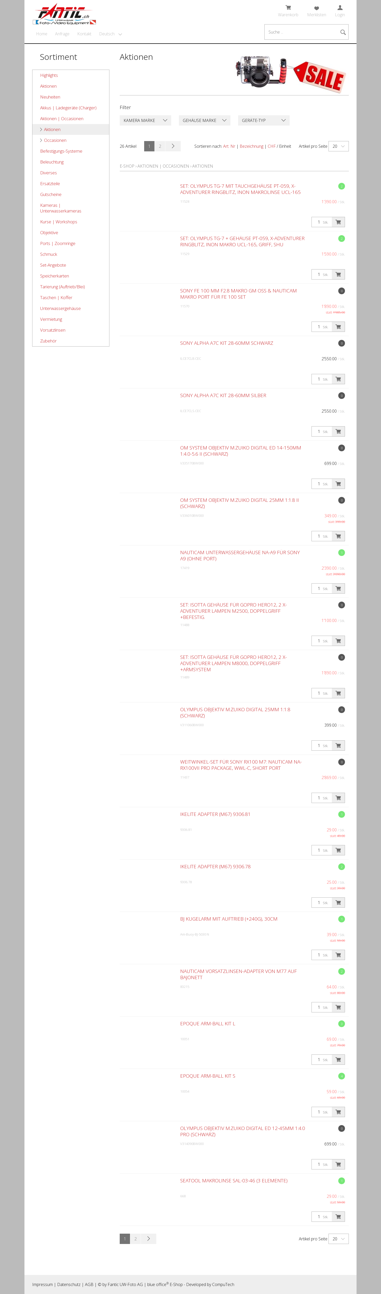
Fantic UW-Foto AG (125, 1284)
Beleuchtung (52, 162)
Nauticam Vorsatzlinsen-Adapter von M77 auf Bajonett (238, 974)
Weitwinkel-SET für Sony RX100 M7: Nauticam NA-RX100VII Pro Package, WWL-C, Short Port (241, 764)
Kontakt (84, 34)
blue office (158, 1284)
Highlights (49, 75)
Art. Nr (229, 146)
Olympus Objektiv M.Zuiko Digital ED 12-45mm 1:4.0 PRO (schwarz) (242, 1131)
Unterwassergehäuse (60, 308)
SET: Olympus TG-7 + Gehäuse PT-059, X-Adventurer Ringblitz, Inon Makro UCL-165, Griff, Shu (242, 241)
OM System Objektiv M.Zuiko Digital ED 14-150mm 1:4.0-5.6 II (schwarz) (240, 450)
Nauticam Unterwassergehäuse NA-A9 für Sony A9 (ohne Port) (240, 555)
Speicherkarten (54, 276)
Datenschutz (69, 1284)
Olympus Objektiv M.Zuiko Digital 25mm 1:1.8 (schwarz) (235, 712)
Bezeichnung (251, 146)
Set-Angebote (53, 265)
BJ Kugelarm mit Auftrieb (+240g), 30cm (229, 918)
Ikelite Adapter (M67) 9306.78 (215, 866)
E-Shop (127, 166)
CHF (272, 146)
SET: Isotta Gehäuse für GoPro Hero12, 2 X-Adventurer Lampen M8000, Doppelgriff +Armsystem (233, 663)
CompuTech (223, 1284)
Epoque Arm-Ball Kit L (207, 1023)
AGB (89, 1284)
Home (41, 34)
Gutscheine (51, 194)
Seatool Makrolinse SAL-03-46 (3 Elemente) (234, 1180)
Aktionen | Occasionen (61, 118)
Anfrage (62, 34)
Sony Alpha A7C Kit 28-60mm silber (223, 395)
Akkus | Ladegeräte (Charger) (68, 108)
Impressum (42, 1284)
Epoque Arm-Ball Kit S (207, 1075)
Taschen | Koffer (56, 297)
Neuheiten (50, 97)
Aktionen (48, 86)
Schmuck (48, 254)
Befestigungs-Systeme (61, 151)
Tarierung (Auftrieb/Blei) (62, 287)
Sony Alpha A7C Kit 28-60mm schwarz (226, 343)
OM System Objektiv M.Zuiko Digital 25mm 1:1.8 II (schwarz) (239, 503)
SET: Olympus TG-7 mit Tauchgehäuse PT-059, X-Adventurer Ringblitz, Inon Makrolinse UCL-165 (240, 189)
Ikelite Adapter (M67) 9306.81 (215, 814)
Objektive (49, 232)
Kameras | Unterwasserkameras (60, 208)
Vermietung (51, 319)
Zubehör (48, 341)
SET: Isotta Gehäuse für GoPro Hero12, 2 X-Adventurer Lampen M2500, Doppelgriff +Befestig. (233, 610)
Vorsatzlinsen (52, 330)
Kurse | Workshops (58, 222)
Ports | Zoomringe (57, 243)
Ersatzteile (50, 183)
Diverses (48, 173)
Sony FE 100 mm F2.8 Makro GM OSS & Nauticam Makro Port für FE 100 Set (238, 293)
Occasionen (55, 140)
